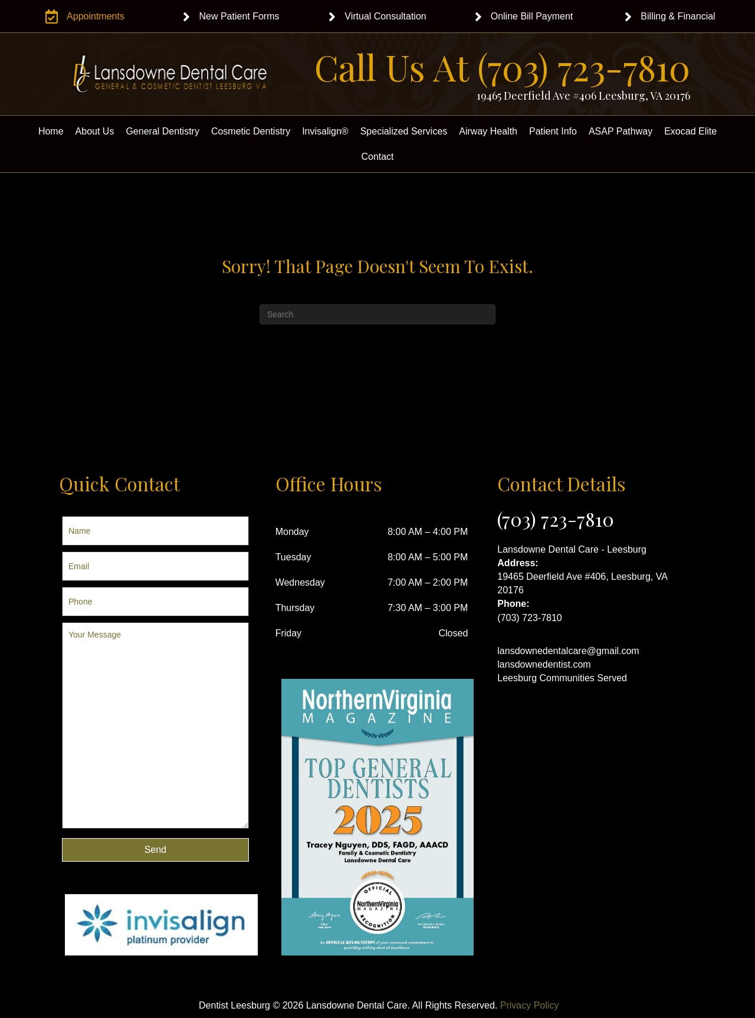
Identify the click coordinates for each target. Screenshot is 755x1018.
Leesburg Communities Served (562, 678)
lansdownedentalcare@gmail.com (568, 651)
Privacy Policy (529, 1005)
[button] (155, 850)
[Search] (377, 314)
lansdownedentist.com (543, 664)
